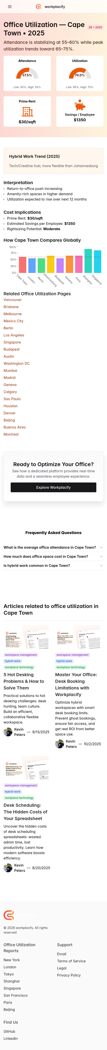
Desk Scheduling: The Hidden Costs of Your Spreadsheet (25, 812)
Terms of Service (71, 961)
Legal (62, 968)
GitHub (9, 1031)
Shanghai (12, 981)
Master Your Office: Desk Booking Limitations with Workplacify (76, 684)
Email (61, 954)
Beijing (9, 1009)
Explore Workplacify (53, 487)
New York (12, 960)
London (10, 967)
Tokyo (9, 974)
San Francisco (16, 995)
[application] (27, 78)
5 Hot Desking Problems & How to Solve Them (24, 681)
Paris (8, 1002)
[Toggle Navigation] (9, 6)
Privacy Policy (69, 975)
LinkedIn (11, 1038)
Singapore (12, 988)
